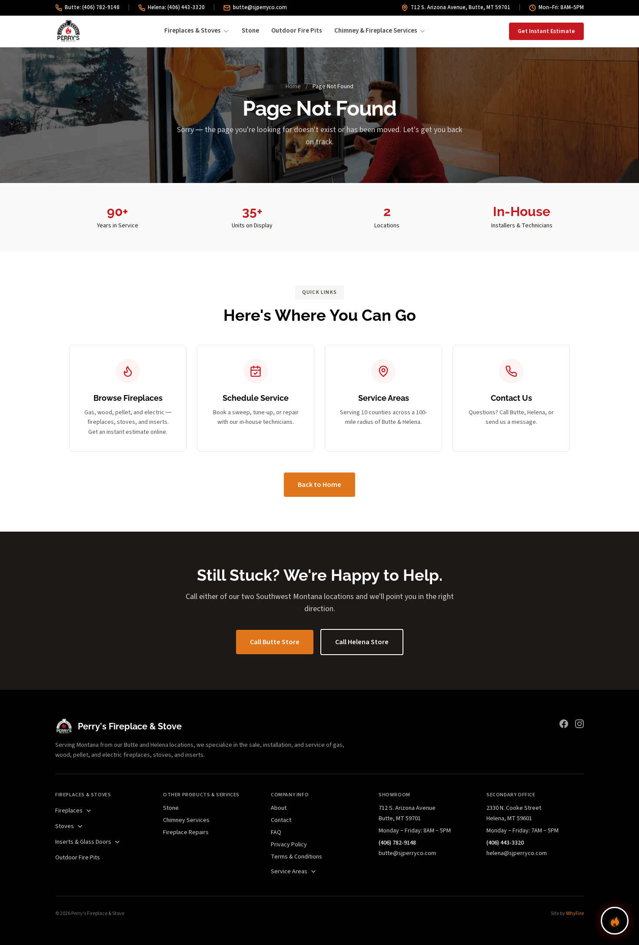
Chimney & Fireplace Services (380, 30)
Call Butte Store (275, 642)
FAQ (276, 832)
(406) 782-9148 (397, 843)
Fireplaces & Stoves (197, 30)
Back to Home (319, 484)
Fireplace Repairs (186, 832)
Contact (281, 820)
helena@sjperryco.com (516, 853)
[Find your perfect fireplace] (615, 921)
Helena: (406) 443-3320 (171, 7)
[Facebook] (563, 723)
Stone (250, 30)
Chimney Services (186, 820)
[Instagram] (579, 723)
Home (293, 86)
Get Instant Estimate (546, 31)
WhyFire (575, 913)
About (278, 808)
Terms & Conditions (296, 856)
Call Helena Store (362, 642)
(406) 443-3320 (505, 843)
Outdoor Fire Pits (296, 30)
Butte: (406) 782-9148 (87, 7)
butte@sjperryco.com (255, 7)
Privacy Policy (289, 844)
